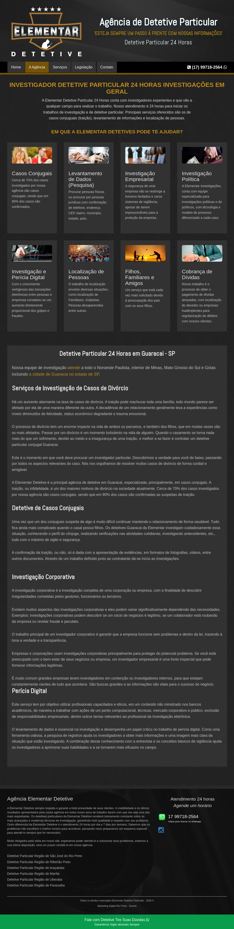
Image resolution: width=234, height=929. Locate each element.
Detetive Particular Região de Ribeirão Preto (39, 862)
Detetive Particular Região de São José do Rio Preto (44, 856)
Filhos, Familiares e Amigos (139, 277)
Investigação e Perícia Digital (29, 274)
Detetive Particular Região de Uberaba (34, 879)
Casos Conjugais (32, 173)
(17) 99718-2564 (207, 67)
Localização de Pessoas (86, 274)
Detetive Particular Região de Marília (33, 874)
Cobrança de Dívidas (197, 274)
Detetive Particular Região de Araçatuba (36, 868)
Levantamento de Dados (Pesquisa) (85, 179)
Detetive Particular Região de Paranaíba (36, 885)
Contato (106, 67)
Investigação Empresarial (140, 176)
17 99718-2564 (183, 816)
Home (16, 67)
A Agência (37, 67)
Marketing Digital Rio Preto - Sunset (117, 905)
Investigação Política (197, 176)
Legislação (83, 67)
